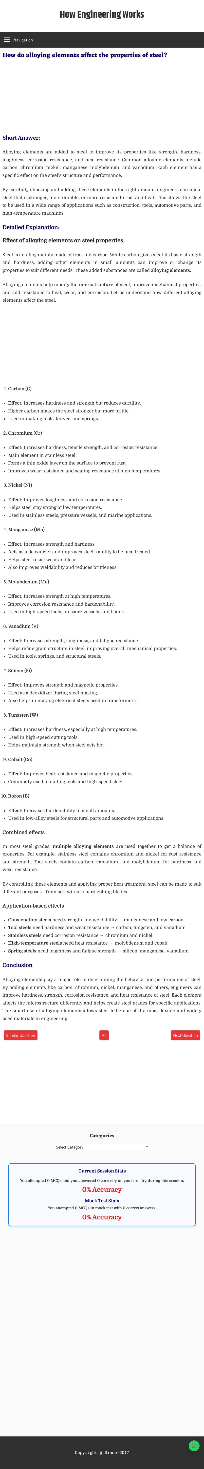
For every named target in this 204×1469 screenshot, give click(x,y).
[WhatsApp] (194, 1445)
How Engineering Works (102, 14)
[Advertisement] (102, 95)
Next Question (185, 1035)
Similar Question (20, 1035)
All (104, 1035)
